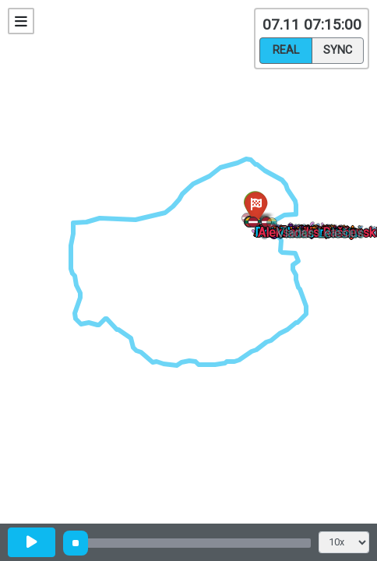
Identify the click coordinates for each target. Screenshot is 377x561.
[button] (274, 225)
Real (286, 49)
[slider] (75, 543)
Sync (337, 49)
